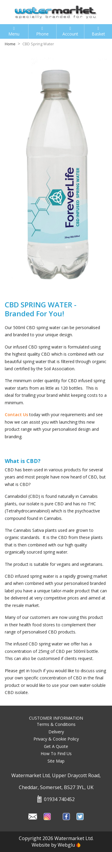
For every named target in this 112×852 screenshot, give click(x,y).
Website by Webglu (56, 845)
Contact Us (16, 414)
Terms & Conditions (56, 724)
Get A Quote (56, 746)
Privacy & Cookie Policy (56, 739)
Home (10, 44)
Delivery (56, 732)
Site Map (56, 761)
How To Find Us (56, 753)
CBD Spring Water (38, 44)
